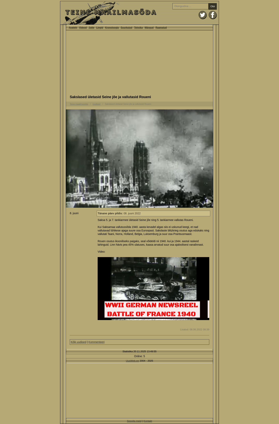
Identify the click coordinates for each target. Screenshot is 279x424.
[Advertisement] (139, 64)
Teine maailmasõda (79, 104)
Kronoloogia (112, 27)
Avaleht (139, 12)
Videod (83, 27)
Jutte (91, 27)
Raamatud (161, 27)
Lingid (99, 27)
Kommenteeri (97, 342)
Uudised (96, 104)
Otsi (212, 6)
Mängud (149, 27)
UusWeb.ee (132, 360)
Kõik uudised (78, 342)
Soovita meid (134, 421)
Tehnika (138, 27)
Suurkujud (126, 27)
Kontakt (148, 421)
